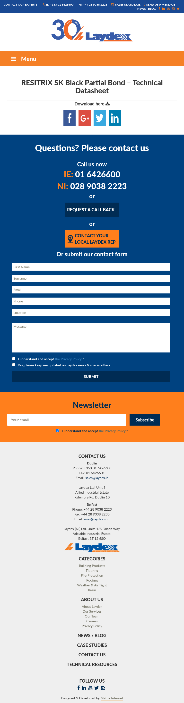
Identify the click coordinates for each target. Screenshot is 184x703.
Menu (23, 58)
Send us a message (159, 4)
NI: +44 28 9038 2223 (93, 4)
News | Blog (146, 8)
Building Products (92, 566)
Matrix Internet (112, 698)
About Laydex (92, 606)
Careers (92, 621)
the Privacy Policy (68, 359)
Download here (91, 103)
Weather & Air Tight (92, 585)
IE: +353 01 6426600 (58, 4)
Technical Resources (92, 664)
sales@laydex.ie (125, 4)
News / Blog (92, 635)
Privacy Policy (92, 626)
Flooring (92, 570)
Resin (92, 590)
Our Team (92, 616)
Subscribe (144, 419)
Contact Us (92, 654)
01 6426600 (92, 174)
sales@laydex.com (97, 519)
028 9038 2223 (92, 186)
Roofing (92, 580)
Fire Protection (92, 575)
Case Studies (92, 645)
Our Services (92, 611)
